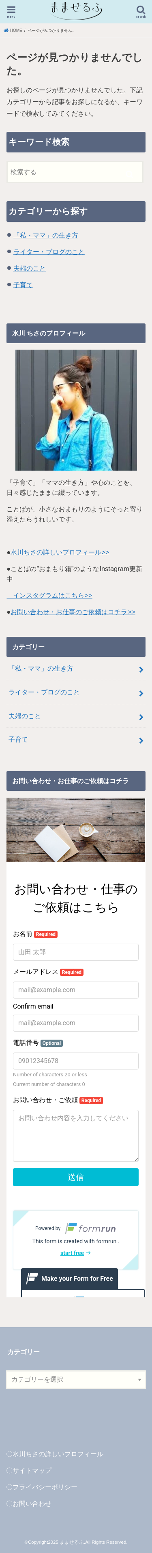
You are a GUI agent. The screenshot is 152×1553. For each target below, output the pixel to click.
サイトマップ (32, 1470)
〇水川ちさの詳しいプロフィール (54, 1453)
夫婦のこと (29, 268)
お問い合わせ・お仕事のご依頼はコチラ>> (73, 611)
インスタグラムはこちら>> (49, 595)
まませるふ (72, 1542)
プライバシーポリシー (45, 1486)
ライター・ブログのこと (49, 251)
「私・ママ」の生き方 (45, 235)
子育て (23, 284)
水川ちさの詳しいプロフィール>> (60, 552)
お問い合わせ (32, 1503)
